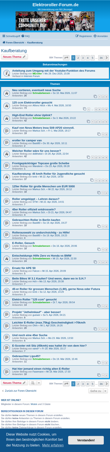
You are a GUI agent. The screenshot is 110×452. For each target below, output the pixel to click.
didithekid (37, 153)
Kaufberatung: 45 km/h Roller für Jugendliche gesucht (48, 173)
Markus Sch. (38, 130)
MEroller (37, 73)
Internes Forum (32, 76)
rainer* (35, 348)
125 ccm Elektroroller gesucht (32, 102)
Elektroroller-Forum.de (55, 4)
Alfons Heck (38, 105)
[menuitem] (25, 36)
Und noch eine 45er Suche (29, 335)
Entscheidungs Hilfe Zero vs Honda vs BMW (41, 255)
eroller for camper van (27, 140)
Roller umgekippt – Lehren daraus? (35, 199)
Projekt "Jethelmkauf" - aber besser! (36, 312)
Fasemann (38, 371)
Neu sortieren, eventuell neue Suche (36, 90)
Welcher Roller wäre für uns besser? (36, 150)
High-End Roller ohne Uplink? (32, 115)
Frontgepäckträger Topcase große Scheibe (40, 163)
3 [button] (83, 58)
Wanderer (37, 166)
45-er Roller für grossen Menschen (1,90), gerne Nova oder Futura (56, 289)
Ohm (35, 325)
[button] (66, 57)
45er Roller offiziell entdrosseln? (34, 209)
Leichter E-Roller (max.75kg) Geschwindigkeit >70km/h (48, 322)
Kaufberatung (14, 50)
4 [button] (87, 58)
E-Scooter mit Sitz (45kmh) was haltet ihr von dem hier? (49, 345)
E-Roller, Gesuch (23, 243)
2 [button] (78, 58)
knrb (34, 176)
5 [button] (92, 58)
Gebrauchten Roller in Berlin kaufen (36, 220)
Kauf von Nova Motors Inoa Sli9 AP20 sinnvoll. (43, 127)
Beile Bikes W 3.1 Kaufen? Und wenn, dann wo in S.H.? (49, 278)
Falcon (36, 271)
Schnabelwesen (41, 93)
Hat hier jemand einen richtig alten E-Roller (41, 368)
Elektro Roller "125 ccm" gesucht (34, 299)
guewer (36, 315)
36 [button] (101, 58)
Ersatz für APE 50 (23, 268)
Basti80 (36, 143)
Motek (34, 404)
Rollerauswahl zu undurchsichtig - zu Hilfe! (41, 232)
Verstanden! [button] (86, 440)
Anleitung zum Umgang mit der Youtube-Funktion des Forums (53, 70)
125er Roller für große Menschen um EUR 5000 (43, 186)
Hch (34, 281)
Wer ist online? (11, 400)
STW (35, 202)
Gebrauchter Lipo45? (26, 356)
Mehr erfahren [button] (53, 445)
